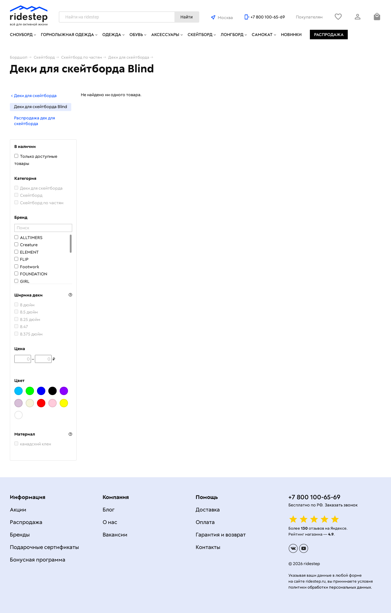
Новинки (291, 34)
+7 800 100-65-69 (268, 17)
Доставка (208, 509)
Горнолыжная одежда (67, 34)
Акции (18, 509)
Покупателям (309, 17)
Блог (109, 509)
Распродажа (329, 34)
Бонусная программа (37, 559)
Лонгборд (232, 34)
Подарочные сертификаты (44, 547)
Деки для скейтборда (33, 95)
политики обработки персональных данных (329, 587)
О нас (110, 522)
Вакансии (115, 534)
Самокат (262, 34)
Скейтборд (200, 34)
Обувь (136, 34)
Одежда (111, 34)
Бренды (20, 534)
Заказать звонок (341, 505)
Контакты (208, 547)
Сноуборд (21, 34)
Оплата (205, 522)
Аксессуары (165, 34)
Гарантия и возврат (221, 534)
